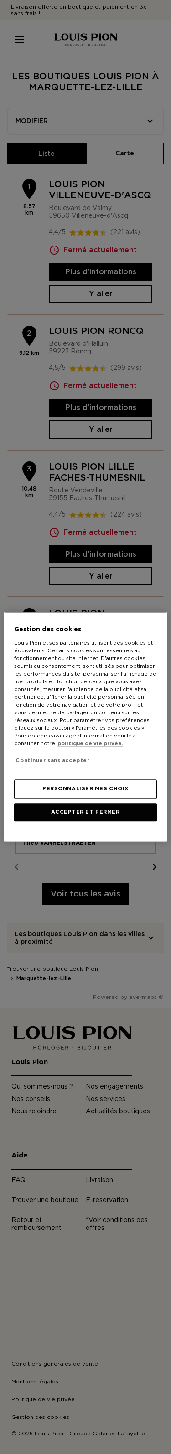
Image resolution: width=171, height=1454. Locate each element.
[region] (85, 727)
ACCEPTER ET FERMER (85, 812)
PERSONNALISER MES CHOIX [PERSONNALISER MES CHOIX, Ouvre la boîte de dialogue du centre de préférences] (85, 789)
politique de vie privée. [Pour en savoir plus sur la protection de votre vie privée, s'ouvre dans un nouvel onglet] (90, 744)
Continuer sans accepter (52, 760)
